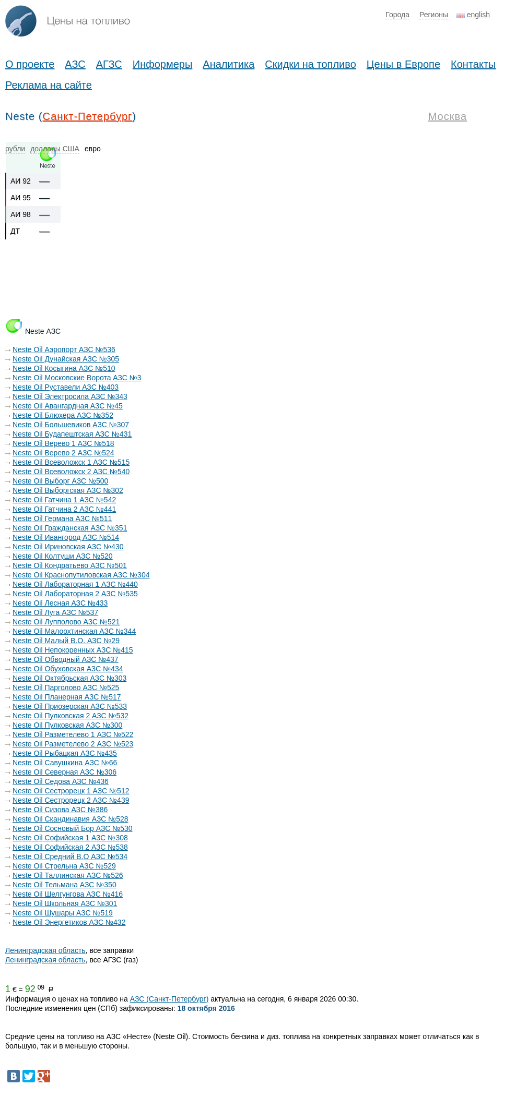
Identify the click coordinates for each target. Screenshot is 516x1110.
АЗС (75, 64)
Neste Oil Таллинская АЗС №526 (68, 875)
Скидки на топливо (310, 64)
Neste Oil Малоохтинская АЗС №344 (74, 631)
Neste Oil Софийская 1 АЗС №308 (70, 838)
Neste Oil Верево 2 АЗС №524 (63, 453)
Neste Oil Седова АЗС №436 (61, 781)
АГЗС (109, 64)
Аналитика (228, 64)
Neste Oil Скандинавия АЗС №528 (70, 819)
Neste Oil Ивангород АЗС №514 (66, 537)
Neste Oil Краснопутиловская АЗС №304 (81, 575)
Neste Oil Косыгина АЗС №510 (64, 368)
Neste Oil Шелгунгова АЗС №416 (68, 894)
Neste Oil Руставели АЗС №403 (66, 387)
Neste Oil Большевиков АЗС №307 (71, 424)
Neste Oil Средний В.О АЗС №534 (70, 856)
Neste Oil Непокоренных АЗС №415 (73, 650)
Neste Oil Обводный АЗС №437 (66, 659)
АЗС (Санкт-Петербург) (169, 999)
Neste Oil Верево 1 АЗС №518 (63, 443)
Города (397, 14)
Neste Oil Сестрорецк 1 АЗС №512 (71, 791)
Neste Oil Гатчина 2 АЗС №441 (64, 509)
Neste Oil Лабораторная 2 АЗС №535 (75, 593)
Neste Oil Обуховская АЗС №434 (68, 669)
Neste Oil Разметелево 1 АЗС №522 (73, 734)
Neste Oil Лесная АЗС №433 (60, 603)
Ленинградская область (45, 950)
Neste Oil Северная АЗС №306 (64, 772)
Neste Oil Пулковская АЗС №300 (67, 725)
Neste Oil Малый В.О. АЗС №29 (66, 640)
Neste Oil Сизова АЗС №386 (60, 809)
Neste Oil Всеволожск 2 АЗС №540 (71, 471)
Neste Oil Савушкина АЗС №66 (65, 762)
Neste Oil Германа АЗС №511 (62, 518)
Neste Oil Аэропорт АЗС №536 (64, 349)
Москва (447, 116)
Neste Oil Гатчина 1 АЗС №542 (64, 500)
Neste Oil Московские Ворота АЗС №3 (77, 377)
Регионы (433, 14)
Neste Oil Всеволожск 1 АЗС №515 (71, 462)
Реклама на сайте (48, 85)
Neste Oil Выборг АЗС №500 (60, 481)
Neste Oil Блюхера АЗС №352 (63, 415)
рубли (15, 148)
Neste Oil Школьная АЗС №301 (65, 903)
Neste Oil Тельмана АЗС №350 (64, 884)
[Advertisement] (195, 294)
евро (93, 148)
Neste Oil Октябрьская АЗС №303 (69, 678)
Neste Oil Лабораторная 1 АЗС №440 (75, 584)
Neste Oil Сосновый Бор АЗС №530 (73, 828)
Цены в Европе (403, 64)
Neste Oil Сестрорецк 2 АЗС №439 (71, 800)
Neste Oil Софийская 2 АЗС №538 (70, 847)
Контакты (473, 64)
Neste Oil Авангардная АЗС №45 (68, 406)
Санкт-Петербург (87, 116)
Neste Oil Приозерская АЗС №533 (70, 706)
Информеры (163, 64)
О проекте (29, 64)
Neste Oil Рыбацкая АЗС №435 (65, 753)
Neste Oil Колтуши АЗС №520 (63, 556)
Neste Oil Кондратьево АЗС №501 (70, 565)
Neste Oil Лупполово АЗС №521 (66, 622)
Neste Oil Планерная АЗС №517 (67, 697)
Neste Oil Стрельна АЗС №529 (64, 866)
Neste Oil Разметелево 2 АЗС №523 (73, 744)
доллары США (54, 148)
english (478, 14)
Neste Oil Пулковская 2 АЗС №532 (70, 715)
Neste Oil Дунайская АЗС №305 (66, 359)
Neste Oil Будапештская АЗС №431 (72, 434)
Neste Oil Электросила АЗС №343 (70, 396)
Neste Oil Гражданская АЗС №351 (70, 528)
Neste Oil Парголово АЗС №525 (66, 687)
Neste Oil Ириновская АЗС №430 (68, 546)
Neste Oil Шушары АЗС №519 (63, 913)
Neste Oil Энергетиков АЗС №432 (69, 922)
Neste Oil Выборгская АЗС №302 (68, 490)
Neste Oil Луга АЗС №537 (55, 612)
